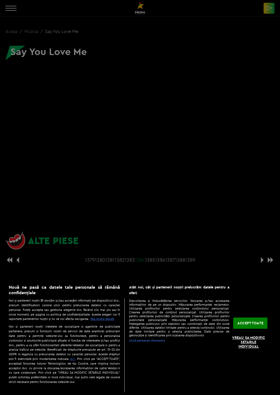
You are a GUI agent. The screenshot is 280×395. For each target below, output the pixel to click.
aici (72, 359)
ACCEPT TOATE (250, 323)
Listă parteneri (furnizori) (147, 340)
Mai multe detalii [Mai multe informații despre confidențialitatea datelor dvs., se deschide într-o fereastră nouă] (102, 319)
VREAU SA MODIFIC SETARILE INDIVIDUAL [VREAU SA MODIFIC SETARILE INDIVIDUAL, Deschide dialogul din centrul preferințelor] (248, 342)
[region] (140, 337)
